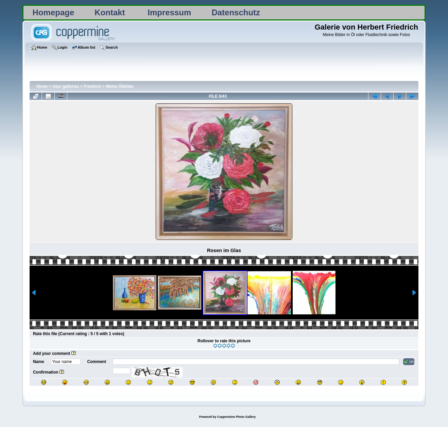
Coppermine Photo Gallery (236, 416)
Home (42, 86)
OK (408, 361)
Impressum (169, 12)
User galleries (65, 86)
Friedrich (92, 86)
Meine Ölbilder (120, 86)
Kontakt (109, 12)
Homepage (53, 12)
